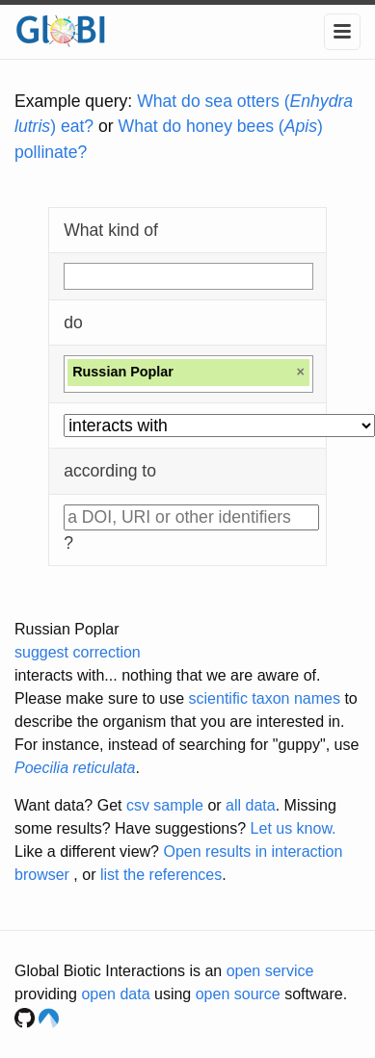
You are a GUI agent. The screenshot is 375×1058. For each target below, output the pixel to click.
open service (270, 971)
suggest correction (77, 652)
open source (238, 994)
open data (115, 994)
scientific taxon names (264, 698)
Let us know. (293, 828)
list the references (161, 874)
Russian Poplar (67, 629)
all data (251, 805)
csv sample (164, 805)
